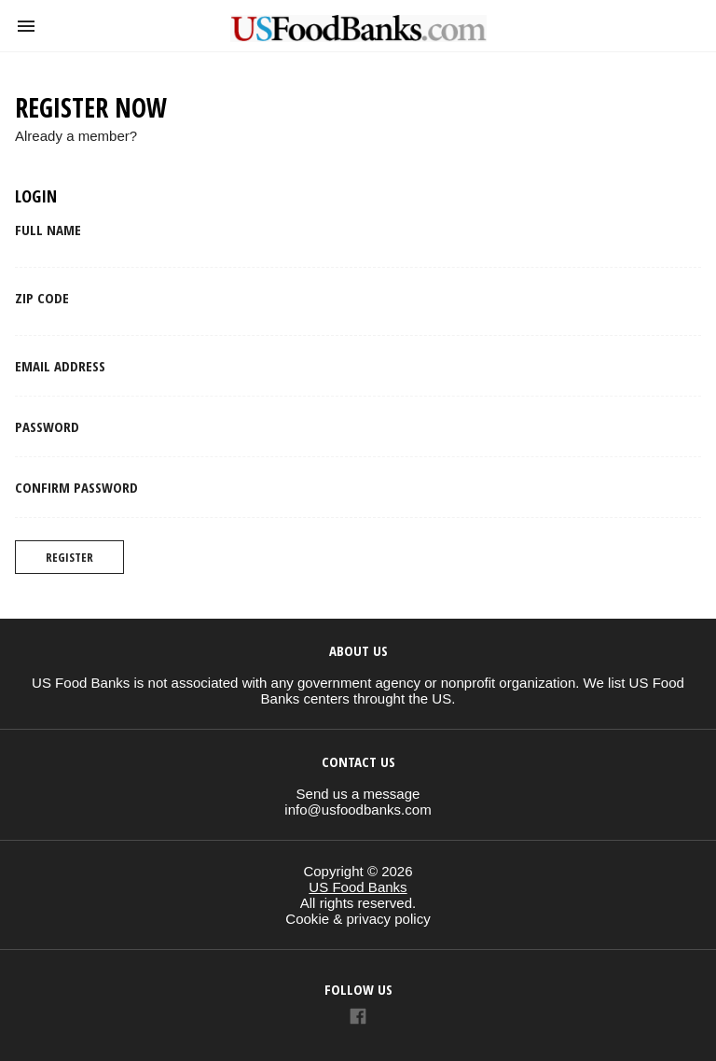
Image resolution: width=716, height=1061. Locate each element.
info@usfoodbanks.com (357, 809)
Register (69, 557)
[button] (26, 26)
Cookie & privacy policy (357, 919)
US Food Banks (357, 887)
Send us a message (358, 794)
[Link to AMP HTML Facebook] (358, 1018)
